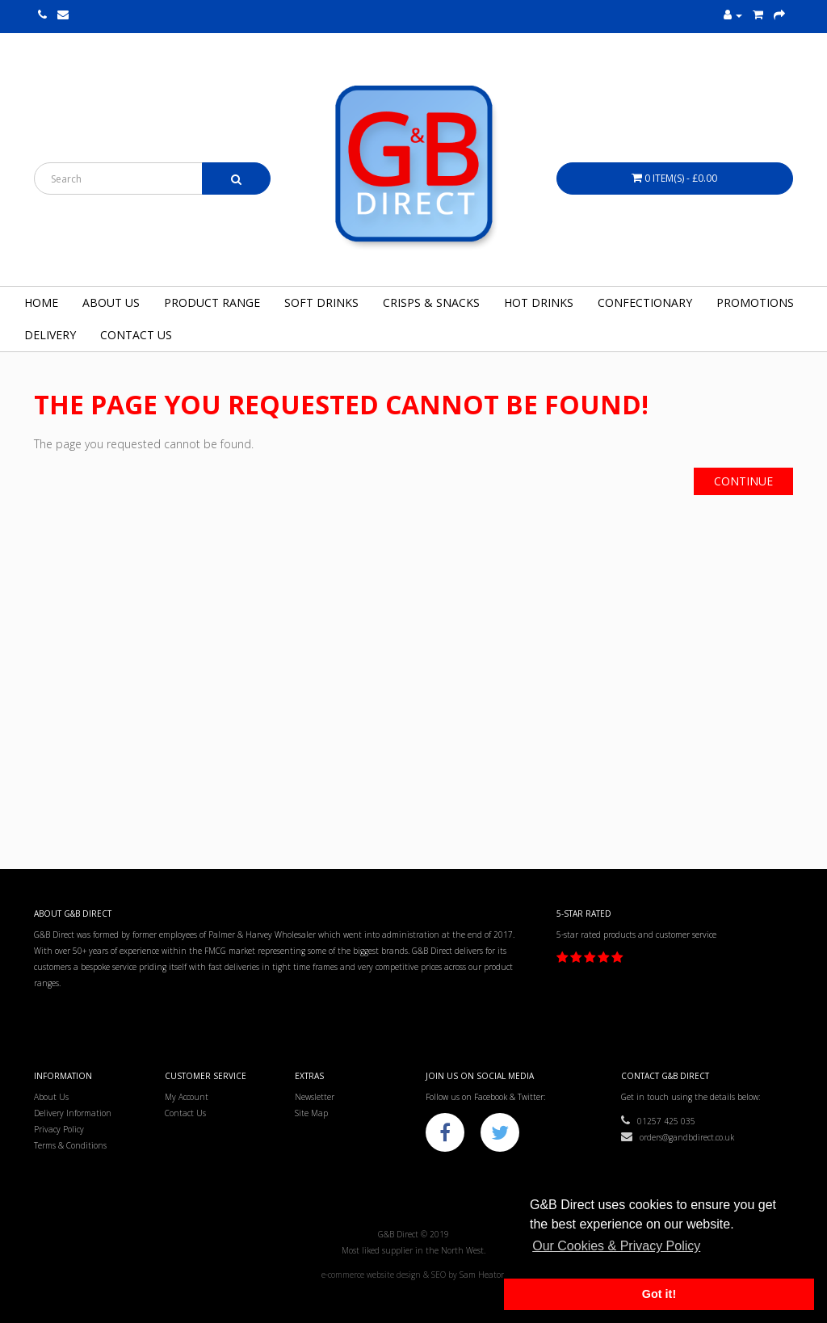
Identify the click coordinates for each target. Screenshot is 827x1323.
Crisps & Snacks (431, 302)
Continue (743, 481)
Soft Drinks (321, 302)
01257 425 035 (658, 1121)
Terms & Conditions (70, 1145)
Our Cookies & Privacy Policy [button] (616, 1246)
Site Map (311, 1113)
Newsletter (314, 1096)
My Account (186, 1096)
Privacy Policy (59, 1129)
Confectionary (645, 302)
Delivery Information (72, 1113)
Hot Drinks (538, 302)
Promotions (755, 302)
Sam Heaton (483, 1274)
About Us (111, 302)
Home (41, 302)
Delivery (50, 334)
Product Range (212, 302)
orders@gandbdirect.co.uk (677, 1137)
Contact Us (136, 334)
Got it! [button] (659, 1293)
